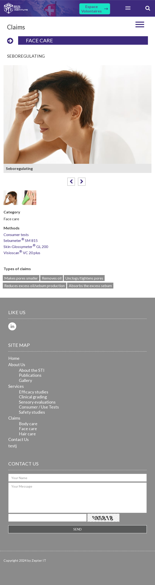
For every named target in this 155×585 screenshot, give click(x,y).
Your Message (77, 497)
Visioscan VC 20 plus (22, 253)
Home (14, 358)
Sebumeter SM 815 (21, 241)
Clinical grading (33, 396)
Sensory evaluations (37, 402)
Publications (30, 375)
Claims (14, 418)
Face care (39, 40)
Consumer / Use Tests (39, 406)
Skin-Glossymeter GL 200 (26, 247)
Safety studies (32, 412)
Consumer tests (16, 235)
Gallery (25, 380)
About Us (16, 364)
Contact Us (18, 439)
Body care (28, 423)
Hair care (27, 433)
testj (12, 445)
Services (16, 386)
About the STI (32, 370)
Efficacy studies (33, 391)
